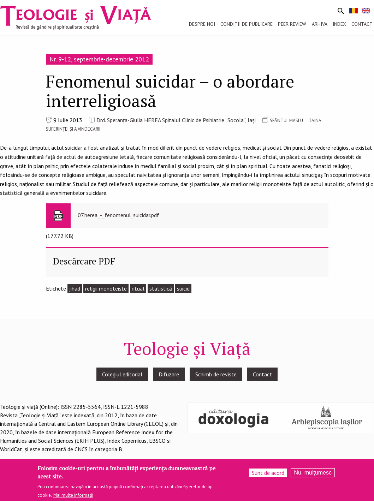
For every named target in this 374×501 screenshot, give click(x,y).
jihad (74, 288)
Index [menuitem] (339, 24)
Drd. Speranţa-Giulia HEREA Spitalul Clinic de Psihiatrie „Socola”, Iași (176, 120)
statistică (160, 288)
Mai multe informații (73, 496)
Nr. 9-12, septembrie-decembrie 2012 (99, 59)
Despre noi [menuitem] (202, 24)
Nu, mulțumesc (313, 473)
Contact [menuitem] (362, 24)
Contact (262, 374)
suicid (183, 288)
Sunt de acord (268, 473)
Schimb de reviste (216, 374)
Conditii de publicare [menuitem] (246, 24)
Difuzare (169, 374)
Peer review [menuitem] (292, 24)
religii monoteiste (106, 288)
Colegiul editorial (122, 374)
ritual (138, 288)
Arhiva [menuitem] (319, 24)
